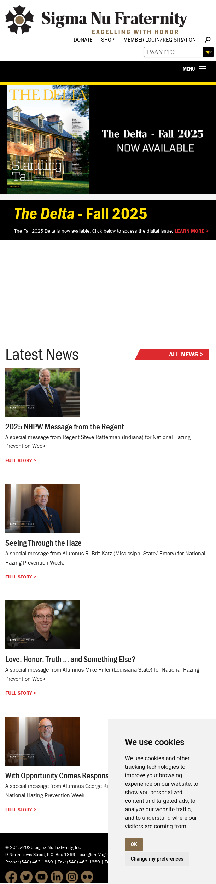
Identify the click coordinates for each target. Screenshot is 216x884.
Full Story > (20, 460)
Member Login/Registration (159, 39)
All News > (186, 354)
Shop (108, 39)
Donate (83, 39)
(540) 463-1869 (36, 862)
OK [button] (134, 844)
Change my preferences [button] (157, 859)
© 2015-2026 (19, 847)
